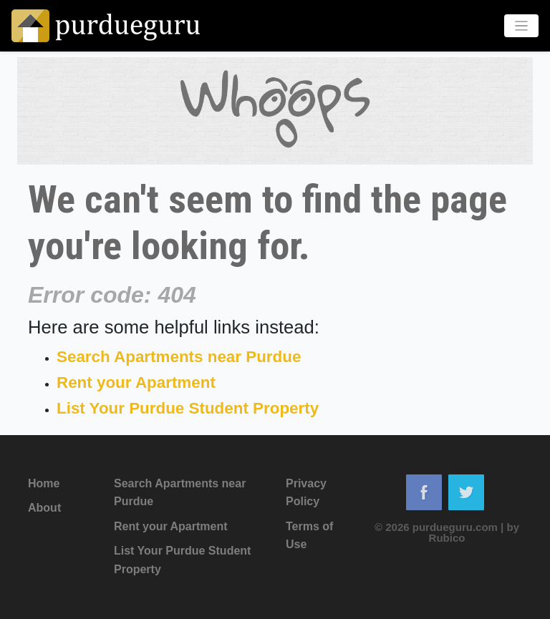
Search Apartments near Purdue (179, 357)
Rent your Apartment (136, 382)
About (44, 508)
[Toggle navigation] (521, 26)
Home (43, 483)
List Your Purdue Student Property (188, 408)
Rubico (447, 538)
